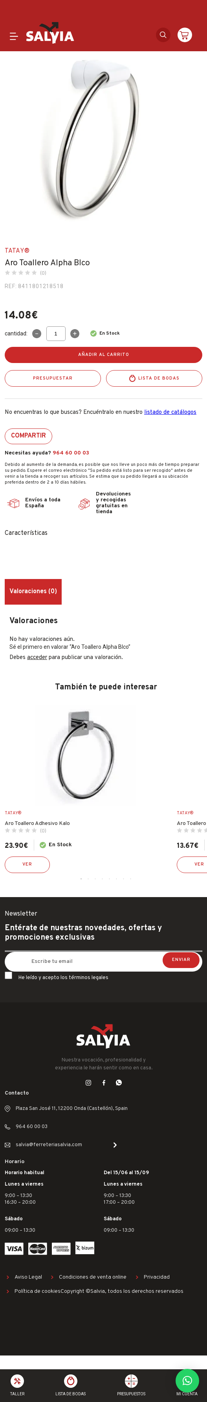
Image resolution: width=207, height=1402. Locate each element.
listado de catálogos (170, 412)
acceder (37, 657)
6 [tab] (117, 879)
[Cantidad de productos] (56, 333)
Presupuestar (53, 378)
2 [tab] (88, 879)
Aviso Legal (28, 1277)
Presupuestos (131, 1394)
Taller (17, 1394)
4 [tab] (102, 879)
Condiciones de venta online (92, 1277)
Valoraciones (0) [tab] (33, 592)
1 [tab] (81, 879)
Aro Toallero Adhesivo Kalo (37, 823)
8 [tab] (131, 879)
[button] (187, 1381)
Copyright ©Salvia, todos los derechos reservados (121, 1291)
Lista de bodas (159, 378)
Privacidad (157, 1277)
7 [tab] (124, 879)
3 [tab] (95, 879)
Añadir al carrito (103, 354)
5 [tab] (110, 879)
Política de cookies (37, 1291)
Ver (27, 864)
